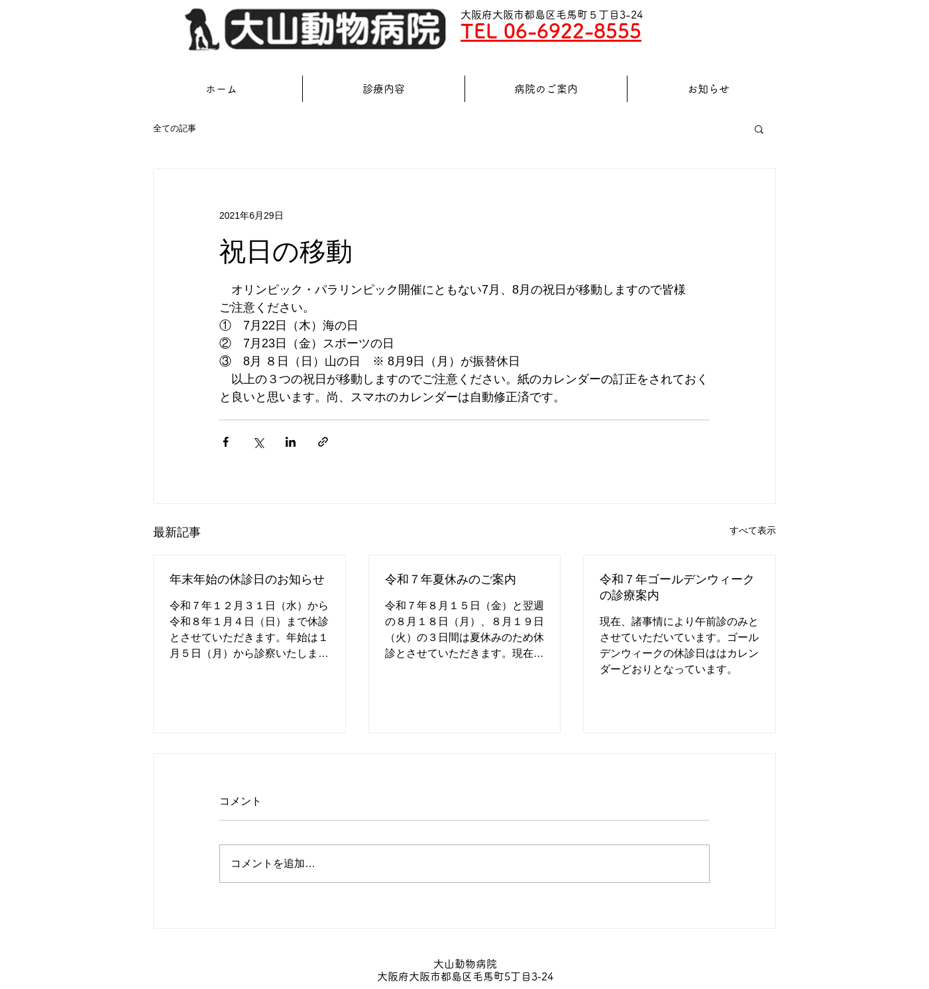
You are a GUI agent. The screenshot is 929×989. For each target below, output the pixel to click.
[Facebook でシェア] (225, 442)
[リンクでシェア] (323, 442)
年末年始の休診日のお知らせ (247, 579)
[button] (759, 128)
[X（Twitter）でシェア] (258, 442)
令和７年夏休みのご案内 (450, 579)
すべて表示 (753, 530)
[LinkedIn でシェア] (290, 442)
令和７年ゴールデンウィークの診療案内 (677, 587)
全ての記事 (174, 128)
